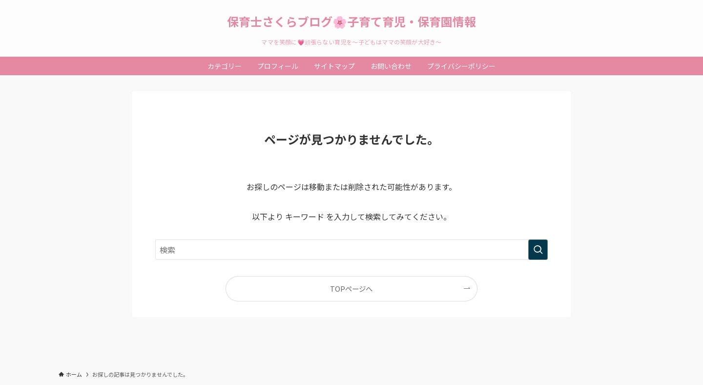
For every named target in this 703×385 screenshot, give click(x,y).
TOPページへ (351, 288)
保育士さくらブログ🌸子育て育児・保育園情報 (351, 21)
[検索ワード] (351, 249)
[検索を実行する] (538, 249)
